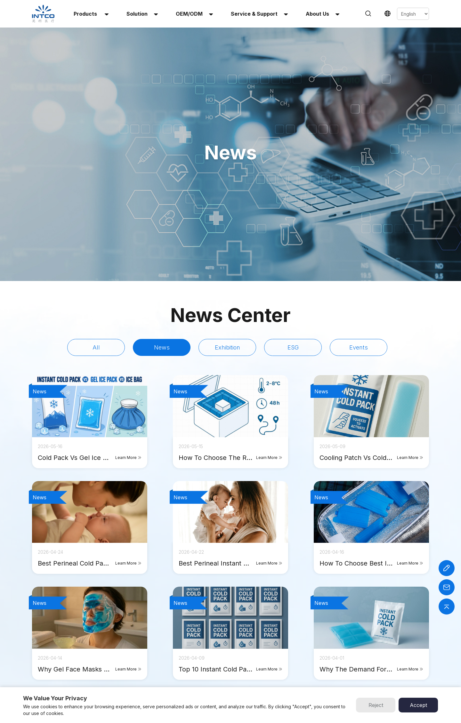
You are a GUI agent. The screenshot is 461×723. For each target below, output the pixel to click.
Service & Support (259, 14)
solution (142, 14)
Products (91, 14)
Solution (225, 651)
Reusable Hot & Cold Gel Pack (160, 651)
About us (322, 14)
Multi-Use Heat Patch (151, 667)
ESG (293, 214)
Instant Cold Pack (148, 644)
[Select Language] (413, 14)
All (96, 214)
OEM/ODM (194, 14)
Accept (418, 705)
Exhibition (227, 214)
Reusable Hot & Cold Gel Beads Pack (166, 659)
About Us (226, 659)
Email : (367, 659)
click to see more (230, 565)
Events (358, 214)
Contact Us (228, 674)
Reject (375, 705)
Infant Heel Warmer (149, 674)
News (162, 214)
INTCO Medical (282, 644)
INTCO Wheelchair (285, 651)
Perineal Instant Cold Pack (156, 682)
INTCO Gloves (281, 659)
